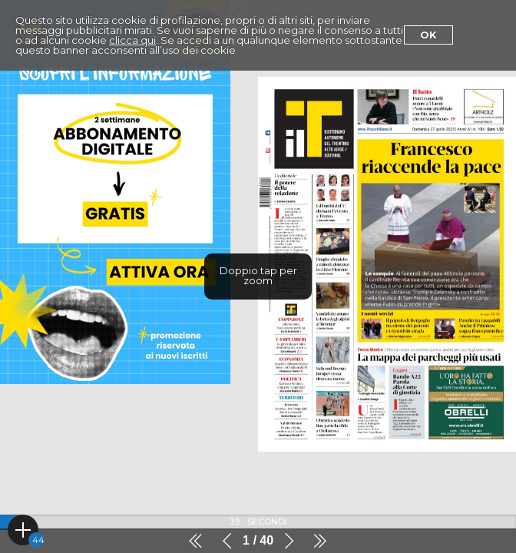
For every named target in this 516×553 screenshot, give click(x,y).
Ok (428, 34)
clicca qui (132, 40)
